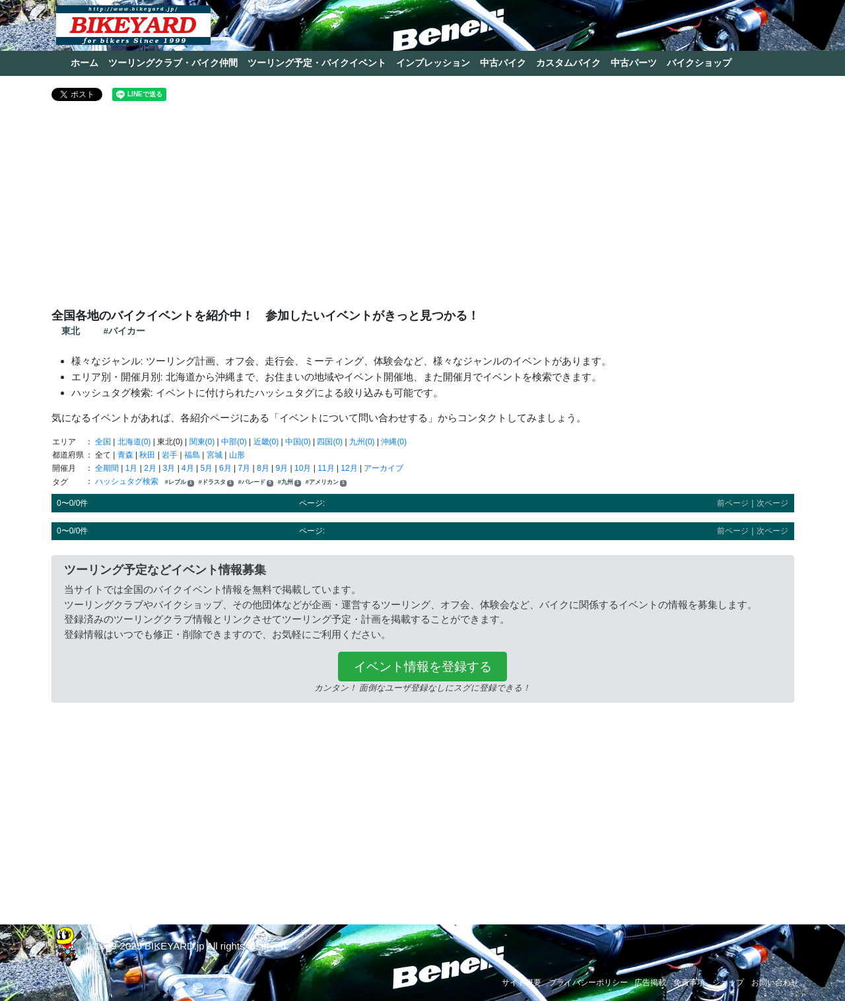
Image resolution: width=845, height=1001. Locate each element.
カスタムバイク (568, 62)
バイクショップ (699, 62)
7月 (244, 468)
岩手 (170, 455)
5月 (207, 468)
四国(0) (330, 441)
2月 (150, 468)
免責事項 (689, 982)
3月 (169, 468)
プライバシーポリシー (588, 982)
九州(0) (362, 441)
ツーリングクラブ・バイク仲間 (173, 62)
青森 (125, 455)
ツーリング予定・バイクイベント (317, 62)
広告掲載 (650, 982)
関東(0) (202, 441)
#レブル (179, 482)
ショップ (728, 982)
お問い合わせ (775, 982)
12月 (349, 468)
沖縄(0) (394, 441)
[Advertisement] (422, 210)
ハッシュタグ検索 (127, 481)
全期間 (107, 468)
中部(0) (234, 441)
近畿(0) (266, 441)
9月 (282, 468)
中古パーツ (634, 62)
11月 (326, 468)
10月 (302, 468)
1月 (131, 468)
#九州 (289, 482)
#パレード (255, 482)
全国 (103, 441)
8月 (263, 468)
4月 (188, 468)
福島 (192, 455)
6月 (225, 468)
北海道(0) (134, 441)
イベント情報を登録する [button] (423, 666)
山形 (237, 455)
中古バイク (503, 62)
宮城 (214, 455)
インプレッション (433, 62)
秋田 (147, 455)
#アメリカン (326, 482)
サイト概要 (521, 982)
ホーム (84, 62)
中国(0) (298, 441)
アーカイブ (383, 468)
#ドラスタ (216, 482)
